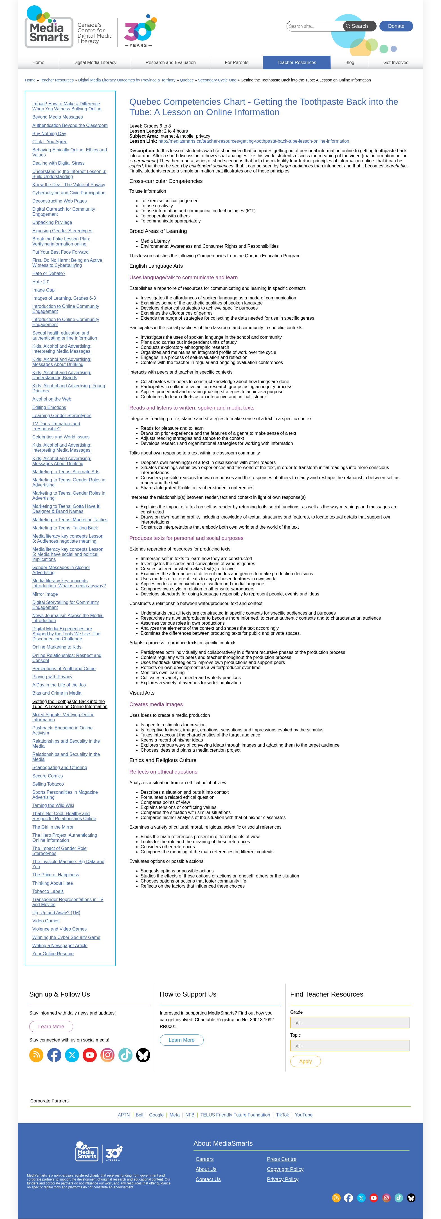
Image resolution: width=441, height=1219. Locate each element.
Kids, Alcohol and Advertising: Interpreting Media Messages (61, 349)
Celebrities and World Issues (60, 437)
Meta (175, 1115)
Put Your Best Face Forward (60, 252)
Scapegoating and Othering (59, 767)
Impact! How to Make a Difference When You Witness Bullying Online (66, 106)
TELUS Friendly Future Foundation (235, 1115)
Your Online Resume (53, 953)
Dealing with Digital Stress (58, 163)
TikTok (282, 1115)
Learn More (51, 1026)
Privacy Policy (282, 1179)
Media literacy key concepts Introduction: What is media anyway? (69, 583)
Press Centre (281, 1159)
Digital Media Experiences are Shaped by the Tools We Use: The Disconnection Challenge (66, 633)
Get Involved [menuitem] (396, 62)
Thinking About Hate (52, 883)
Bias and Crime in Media (56, 693)
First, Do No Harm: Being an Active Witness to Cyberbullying (67, 263)
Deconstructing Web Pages (59, 201)
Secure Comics (47, 776)
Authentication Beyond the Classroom (70, 125)
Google (156, 1115)
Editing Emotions (49, 407)
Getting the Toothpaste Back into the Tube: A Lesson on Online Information (69, 704)
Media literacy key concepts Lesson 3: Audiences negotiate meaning (68, 538)
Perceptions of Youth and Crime (64, 668)
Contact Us (208, 1179)
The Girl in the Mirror (53, 827)
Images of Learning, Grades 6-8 (64, 298)
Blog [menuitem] (349, 62)
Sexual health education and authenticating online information (64, 335)
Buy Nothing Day (49, 133)
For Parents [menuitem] (237, 62)
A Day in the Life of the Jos (59, 685)
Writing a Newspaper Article (59, 945)
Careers (205, 1159)
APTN (124, 1115)
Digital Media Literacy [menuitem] (94, 62)
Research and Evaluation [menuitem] (170, 62)
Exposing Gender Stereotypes (62, 230)
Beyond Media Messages (57, 117)
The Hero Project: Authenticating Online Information (64, 838)
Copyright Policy (285, 1169)
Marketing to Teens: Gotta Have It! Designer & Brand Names (66, 509)
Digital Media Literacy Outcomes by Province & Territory (127, 80)
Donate (396, 26)
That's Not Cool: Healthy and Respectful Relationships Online (64, 816)
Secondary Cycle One (217, 80)
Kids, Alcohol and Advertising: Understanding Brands (61, 375)
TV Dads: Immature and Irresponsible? (56, 426)
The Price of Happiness (55, 874)
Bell (139, 1115)
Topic (295, 1035)
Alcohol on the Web (51, 399)
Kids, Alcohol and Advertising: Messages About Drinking (61, 362)
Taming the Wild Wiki (53, 805)
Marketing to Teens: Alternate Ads (65, 471)
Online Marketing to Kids (56, 647)
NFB (190, 1115)
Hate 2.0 (40, 281)
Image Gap (43, 290)
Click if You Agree (50, 141)
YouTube (303, 1115)
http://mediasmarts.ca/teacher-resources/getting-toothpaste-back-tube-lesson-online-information (253, 141)
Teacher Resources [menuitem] (296, 62)
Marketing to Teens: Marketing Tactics (69, 519)
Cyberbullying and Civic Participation (68, 192)
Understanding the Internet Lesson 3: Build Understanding (69, 174)
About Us (206, 1169)
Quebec (187, 80)
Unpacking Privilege (52, 222)
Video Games (46, 920)
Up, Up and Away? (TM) (56, 912)
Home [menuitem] (38, 62)
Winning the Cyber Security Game (66, 937)
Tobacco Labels (48, 891)
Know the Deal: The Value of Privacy (68, 184)
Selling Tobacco (48, 784)
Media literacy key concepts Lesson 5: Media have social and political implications (68, 554)
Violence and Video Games (59, 929)
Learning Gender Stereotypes (61, 415)
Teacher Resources (57, 80)
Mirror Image (45, 594)
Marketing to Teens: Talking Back (65, 528)
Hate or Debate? (48, 273)
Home (30, 80)
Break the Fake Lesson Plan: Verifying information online (61, 241)
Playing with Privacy (52, 676)
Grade (296, 1012)
